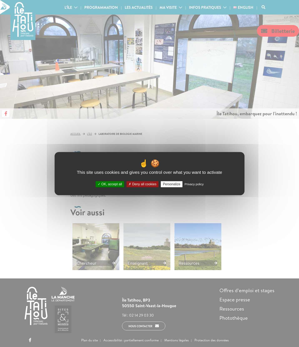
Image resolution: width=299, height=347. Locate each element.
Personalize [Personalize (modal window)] (171, 184)
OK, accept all (110, 184)
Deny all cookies (142, 184)
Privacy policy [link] (194, 184)
